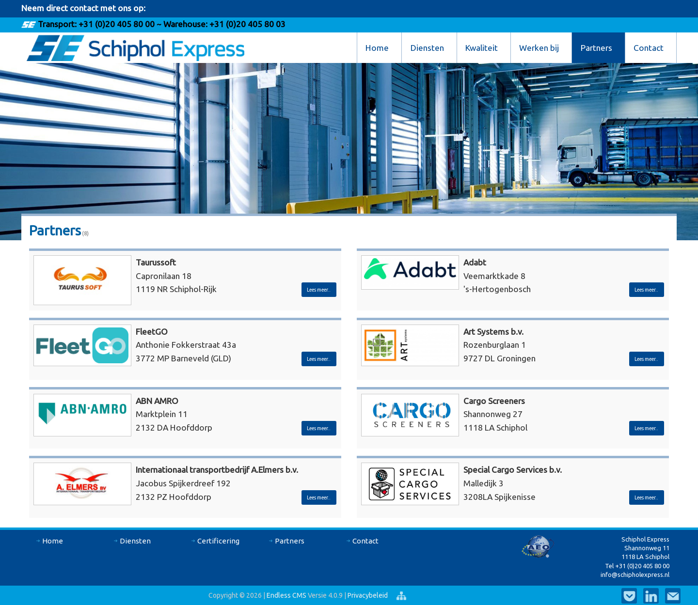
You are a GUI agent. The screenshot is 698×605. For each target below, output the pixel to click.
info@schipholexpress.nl (635, 574)
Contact (649, 47)
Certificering (218, 541)
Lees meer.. (319, 290)
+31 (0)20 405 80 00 (117, 24)
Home (377, 47)
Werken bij (539, 47)
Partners (596, 47)
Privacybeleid (368, 595)
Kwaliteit (481, 47)
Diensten (427, 47)
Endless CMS (286, 595)
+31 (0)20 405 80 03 (246, 24)
